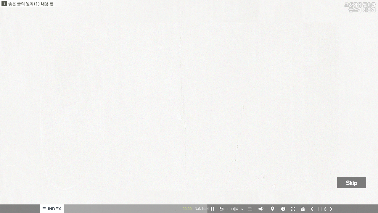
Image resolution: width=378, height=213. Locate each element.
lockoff (303, 208)
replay (221, 209)
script (250, 208)
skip (352, 183)
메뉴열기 (52, 208)
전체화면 (293, 208)
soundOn (261, 208)
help (272, 208)
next (331, 208)
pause (212, 208)
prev (312, 208)
